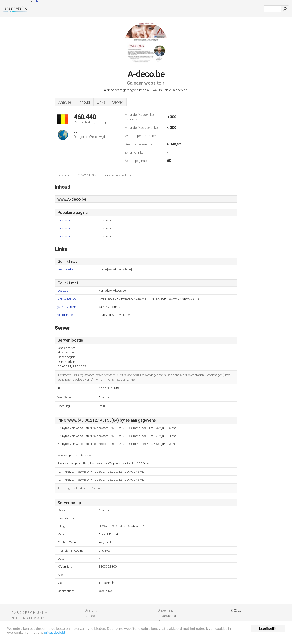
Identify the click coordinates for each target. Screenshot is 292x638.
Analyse (64, 102)
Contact (90, 616)
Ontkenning (166, 610)
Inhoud (84, 102)
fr (37, 2)
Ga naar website (144, 83)
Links (101, 102)
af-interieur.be (66, 298)
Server (117, 102)
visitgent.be (65, 314)
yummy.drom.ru (68, 307)
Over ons (91, 610)
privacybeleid (54, 632)
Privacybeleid (167, 616)
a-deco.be (64, 220)
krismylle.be (65, 269)
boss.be (62, 290)
